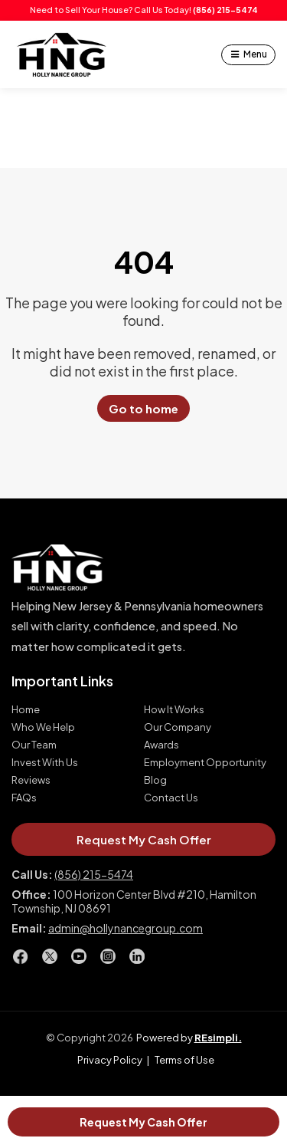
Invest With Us (44, 763)
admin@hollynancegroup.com (125, 928)
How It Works (174, 710)
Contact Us (171, 798)
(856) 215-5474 (225, 10)
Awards (161, 745)
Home (25, 710)
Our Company (177, 727)
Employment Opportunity (205, 763)
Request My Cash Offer (143, 1122)
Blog (155, 780)
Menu (255, 54)
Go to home (143, 408)
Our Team (34, 745)
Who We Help (43, 727)
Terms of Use (184, 1060)
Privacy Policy (109, 1060)
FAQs (24, 798)
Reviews (31, 780)
